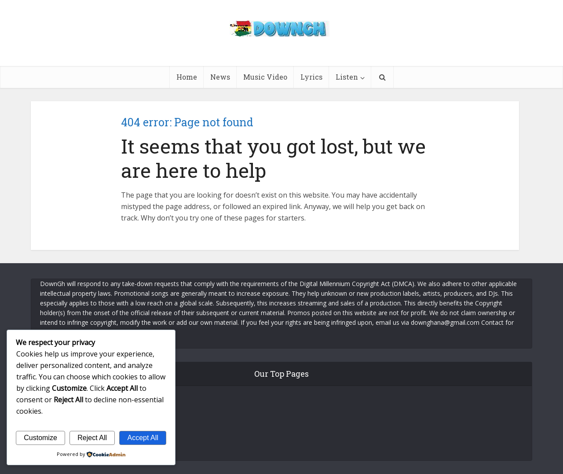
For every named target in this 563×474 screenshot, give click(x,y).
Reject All (92, 437)
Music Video (265, 76)
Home (186, 76)
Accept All (142, 437)
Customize (40, 437)
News (220, 76)
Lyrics (311, 76)
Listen (347, 76)
